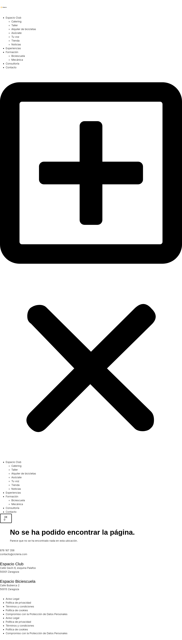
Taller (14, 25)
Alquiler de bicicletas (23, 29)
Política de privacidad (18, 602)
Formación (12, 52)
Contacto (11, 67)
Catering (16, 21)
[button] (91, 264)
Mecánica (17, 59)
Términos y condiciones (20, 606)
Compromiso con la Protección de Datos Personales (36, 614)
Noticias (16, 44)
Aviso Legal (12, 598)
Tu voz (15, 36)
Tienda (15, 40)
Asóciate (16, 32)
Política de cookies (17, 610)
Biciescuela (18, 55)
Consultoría (12, 63)
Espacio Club (13, 17)
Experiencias (13, 48)
